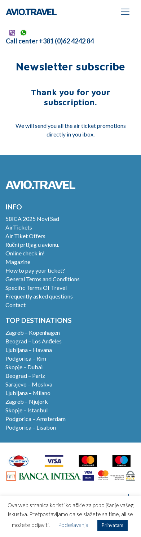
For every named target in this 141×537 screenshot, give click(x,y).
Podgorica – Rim (25, 358)
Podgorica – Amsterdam (35, 418)
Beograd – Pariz (25, 375)
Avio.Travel (31, 11)
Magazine (17, 261)
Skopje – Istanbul (26, 410)
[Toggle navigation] (125, 12)
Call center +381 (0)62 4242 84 (50, 41)
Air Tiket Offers (25, 235)
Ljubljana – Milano (27, 392)
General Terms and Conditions (42, 279)
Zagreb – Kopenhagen (32, 332)
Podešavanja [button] (73, 525)
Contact (15, 304)
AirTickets (18, 227)
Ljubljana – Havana (28, 349)
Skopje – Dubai (24, 367)
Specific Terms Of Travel (36, 287)
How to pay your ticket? (35, 270)
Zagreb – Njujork (26, 401)
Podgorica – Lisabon (30, 427)
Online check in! (25, 253)
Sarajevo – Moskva (28, 384)
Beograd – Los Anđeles (33, 341)
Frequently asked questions (39, 296)
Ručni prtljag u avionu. (32, 244)
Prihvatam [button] (112, 525)
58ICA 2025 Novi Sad (32, 218)
